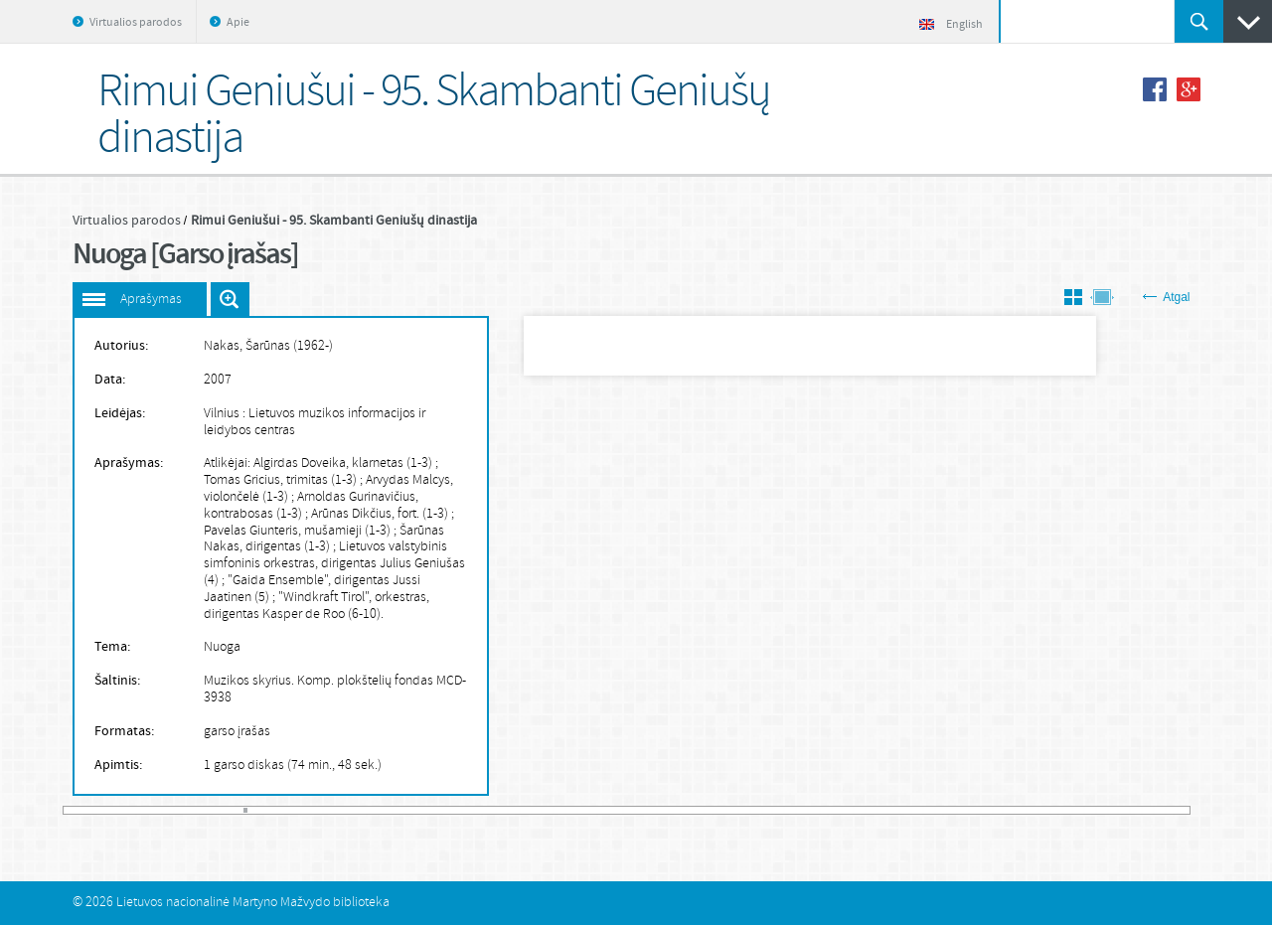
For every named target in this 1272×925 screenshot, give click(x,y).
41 (226, 810)
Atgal (1166, 297)
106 (485, 810)
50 (261, 810)
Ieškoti (1199, 21)
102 (469, 810)
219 (936, 810)
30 (182, 810)
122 (549, 810)
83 (394, 810)
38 (214, 810)
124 (556, 810)
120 (541, 810)
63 (313, 810)
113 (513, 810)
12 (110, 810)
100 (461, 810)
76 (366, 810)
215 (920, 810)
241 (1024, 810)
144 (637, 810)
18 (134, 810)
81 (386, 810)
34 (198, 810)
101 (465, 810)
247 (1047, 810)
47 (249, 810)
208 (892, 810)
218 (932, 810)
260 (1100, 810)
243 (1032, 810)
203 (872, 810)
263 (1112, 810)
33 (194, 810)
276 (1164, 810)
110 (501, 810)
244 (1035, 810)
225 (960, 810)
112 (509, 810)
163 (713, 810)
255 (1079, 810)
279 (1176, 810)
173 (752, 810)
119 (537, 810)
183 (792, 810)
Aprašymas (151, 299)
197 (849, 810)
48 (253, 810)
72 (350, 810)
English (951, 25)
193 (833, 810)
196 (845, 810)
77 (370, 810)
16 (126, 810)
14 (118, 810)
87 (409, 810)
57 (289, 810)
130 (581, 810)
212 (908, 810)
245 (1039, 810)
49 (257, 810)
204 (876, 810)
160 (701, 810)
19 (138, 810)
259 (1096, 810)
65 (322, 810)
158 (693, 810)
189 (816, 810)
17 (130, 810)
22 (150, 810)
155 (681, 810)
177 (768, 810)
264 (1116, 810)
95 (441, 810)
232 (988, 810)
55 (281, 810)
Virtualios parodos (135, 23)
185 (800, 810)
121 (545, 810)
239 (1016, 810)
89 (417, 810)
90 (421, 810)
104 (477, 810)
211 (904, 810)
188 (812, 810)
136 (605, 810)
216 (924, 810)
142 (629, 810)
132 (589, 810)
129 (577, 810)
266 (1124, 810)
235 (1000, 810)
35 (202, 810)
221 (944, 810)
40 (222, 810)
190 (820, 810)
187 (808, 810)
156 (685, 810)
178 (772, 810)
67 (330, 810)
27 (170, 810)
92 (429, 810)
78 (374, 810)
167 (728, 810)
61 (305, 810)
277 (1168, 810)
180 (780, 810)
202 (869, 810)
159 (697, 810)
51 (265, 810)
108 (493, 810)
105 (481, 810)
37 (210, 810)
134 (597, 810)
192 (828, 810)
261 (1104, 810)
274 (1156, 810)
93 (433, 810)
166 (724, 810)
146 (645, 810)
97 (449, 810)
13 (114, 810)
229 (976, 810)
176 (764, 810)
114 (517, 810)
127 (568, 810)
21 (146, 810)
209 (896, 810)
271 (1144, 810)
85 (401, 810)
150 (661, 810)
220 (940, 810)
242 (1028, 810)
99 (457, 810)
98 (453, 810)
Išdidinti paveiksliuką (230, 299)
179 (776, 810)
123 (553, 810)
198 (853, 810)
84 (397, 810)
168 (732, 810)
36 (206, 810)
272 (1148, 810)
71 (346, 810)
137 (609, 810)
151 (665, 810)
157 (689, 810)
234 (996, 810)
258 (1092, 810)
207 (888, 810)
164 (716, 810)
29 (178, 810)
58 (293, 810)
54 (277, 810)
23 (154, 810)
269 (1136, 810)
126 (564, 810)
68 (334, 810)
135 (601, 810)
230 (980, 810)
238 (1012, 810)
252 (1067, 810)
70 (342, 810)
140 (621, 810)
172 (748, 810)
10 (102, 810)
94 (437, 810)
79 (378, 810)
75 (362, 810)
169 (736, 810)
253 (1071, 810)
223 (952, 810)
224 (956, 810)
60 (301, 810)
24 (158, 810)
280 (1180, 810)
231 (984, 810)
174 (756, 810)
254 (1075, 810)
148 (653, 810)
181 (784, 810)
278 (1172, 810)
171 (744, 810)
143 (633, 810)
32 (190, 810)
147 (649, 810)
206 (884, 810)
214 (916, 810)
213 (912, 810)
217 (928, 810)
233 (992, 810)
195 (841, 810)
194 (837, 810)
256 (1083, 810)
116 (525, 810)
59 (297, 810)
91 (425, 810)
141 (625, 810)
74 (358, 810)
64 (317, 810)
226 (964, 810)
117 (529, 810)
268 (1132, 810)
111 (505, 810)
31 (186, 810)
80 (382, 810)
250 (1059, 810)
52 (269, 810)
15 (122, 810)
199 (857, 810)
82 (390, 810)
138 (613, 810)
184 (796, 810)
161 (705, 810)
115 (521, 810)
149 (657, 810)
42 (230, 810)
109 (497, 810)
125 (560, 810)
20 (142, 810)
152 (669, 810)
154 (677, 810)
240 (1020, 810)
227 (968, 810)
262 (1108, 810)
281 (1185, 810)
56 (285, 810)
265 (1120, 810)
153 (673, 810)
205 (880, 810)
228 (972, 810)
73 (354, 810)
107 (489, 810)
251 (1063, 810)
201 (865, 810)
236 (1004, 810)
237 (1008, 810)
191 (824, 810)
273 (1152, 810)
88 (413, 810)
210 (900, 810)
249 (1055, 810)
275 (1160, 810)
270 (1140, 810)
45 (241, 810)
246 (1043, 810)
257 (1088, 810)
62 (309, 810)
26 (166, 810)
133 (593, 810)
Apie (238, 23)
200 (861, 810)
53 (273, 810)
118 (533, 810)
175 (760, 810)
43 (234, 810)
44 (237, 810)
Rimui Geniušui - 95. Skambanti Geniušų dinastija (334, 221)
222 (948, 810)
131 (585, 810)
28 (174, 810)
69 (338, 810)
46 (245, 810)
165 (720, 810)
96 (445, 810)
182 (788, 810)
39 (218, 810)
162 (709, 810)
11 (106, 810)
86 (405, 810)
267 (1128, 810)
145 (641, 810)
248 (1051, 810)
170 (740, 810)
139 (617, 810)
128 (572, 810)
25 (162, 810)
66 (326, 810)
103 (473, 810)
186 (804, 810)
